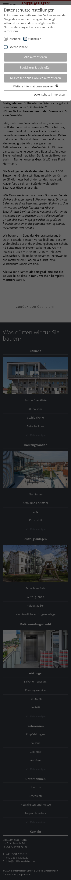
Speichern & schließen (35, 68)
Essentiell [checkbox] (15, 39)
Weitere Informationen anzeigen (35, 86)
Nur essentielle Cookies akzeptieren (35, 78)
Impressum (60, 94)
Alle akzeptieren (35, 57)
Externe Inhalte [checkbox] (18, 47)
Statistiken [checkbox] (34, 39)
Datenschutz (42, 94)
